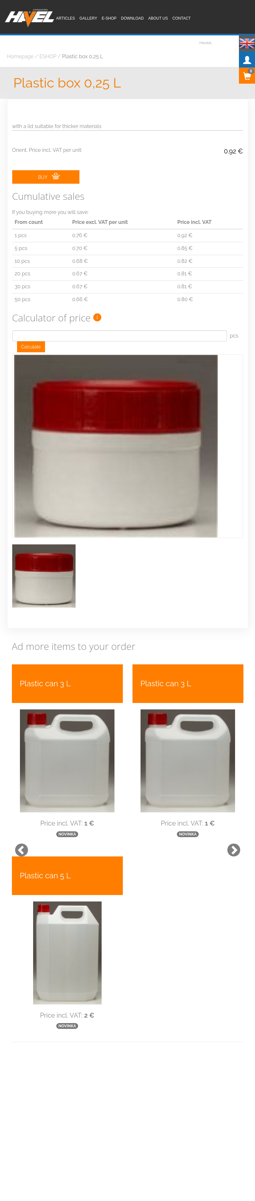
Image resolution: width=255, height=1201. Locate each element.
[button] (18, 839)
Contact (181, 18)
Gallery (88, 18)
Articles (65, 18)
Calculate (31, 346)
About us (158, 18)
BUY (49, 176)
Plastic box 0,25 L (67, 83)
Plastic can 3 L (45, 676)
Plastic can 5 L (45, 868)
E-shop (109, 18)
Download (132, 18)
